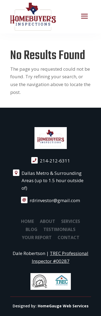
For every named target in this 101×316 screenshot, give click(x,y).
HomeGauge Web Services (63, 305)
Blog (31, 229)
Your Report (37, 238)
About (47, 221)
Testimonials (59, 229)
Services (70, 221)
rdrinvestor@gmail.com (55, 200)
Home (27, 221)
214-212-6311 (55, 161)
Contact (68, 238)
